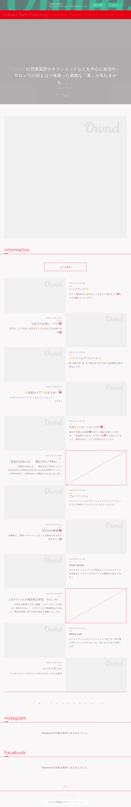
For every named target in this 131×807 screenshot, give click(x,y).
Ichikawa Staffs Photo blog (25, 15)
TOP (121, 15)
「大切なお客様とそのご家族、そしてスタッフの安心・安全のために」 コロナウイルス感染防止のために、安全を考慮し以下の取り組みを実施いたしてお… (36, 608)
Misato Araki (75, 15)
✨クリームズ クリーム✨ (85, 358)
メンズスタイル (52, 668)
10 (91, 704)
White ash (75, 634)
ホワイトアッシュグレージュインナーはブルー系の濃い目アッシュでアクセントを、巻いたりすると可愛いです (95, 642)
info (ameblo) (59, 15)
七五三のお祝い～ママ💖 (46, 323)
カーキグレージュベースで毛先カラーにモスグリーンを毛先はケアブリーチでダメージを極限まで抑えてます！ (95, 573)
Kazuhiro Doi (92, 15)
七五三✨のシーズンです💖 (86, 427)
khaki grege (76, 565)
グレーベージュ (78, 496)
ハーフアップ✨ (79, 289)
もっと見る (65, 267)
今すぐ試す (98, 5)
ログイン (115, 5)
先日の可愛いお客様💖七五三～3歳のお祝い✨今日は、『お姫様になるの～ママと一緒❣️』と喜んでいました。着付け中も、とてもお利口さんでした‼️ (95, 435)
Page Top (65, 787)
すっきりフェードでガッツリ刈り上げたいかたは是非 (36, 673)
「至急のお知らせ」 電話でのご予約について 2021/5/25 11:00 (35, 461)
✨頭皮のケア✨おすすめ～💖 (43, 392)
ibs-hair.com (108, 15)
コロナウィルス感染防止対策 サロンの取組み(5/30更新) (35, 599)
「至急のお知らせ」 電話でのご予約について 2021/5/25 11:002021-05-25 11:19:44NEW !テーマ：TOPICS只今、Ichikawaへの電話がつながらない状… (36, 470)
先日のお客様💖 (52, 530)
